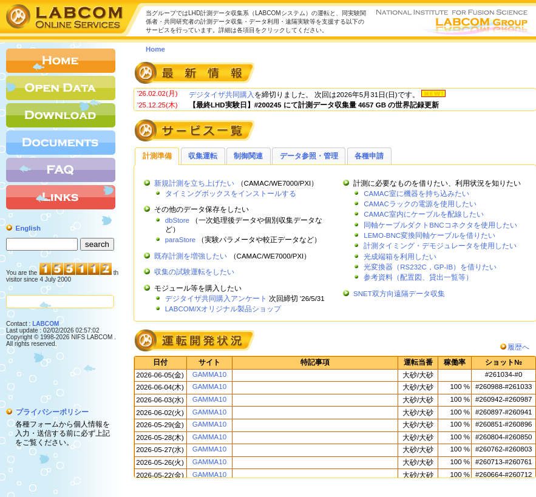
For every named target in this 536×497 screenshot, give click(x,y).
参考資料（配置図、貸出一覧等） (418, 277)
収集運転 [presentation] (202, 156)
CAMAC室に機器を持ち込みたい (416, 193)
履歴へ (518, 347)
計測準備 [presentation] (157, 156)
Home (155, 49)
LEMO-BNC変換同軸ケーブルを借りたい (429, 235)
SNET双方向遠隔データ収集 (399, 293)
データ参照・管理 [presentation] (309, 156)
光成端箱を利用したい (400, 256)
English (28, 228)
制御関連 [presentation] (248, 156)
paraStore (180, 239)
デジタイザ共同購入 (221, 94)
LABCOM (45, 323)
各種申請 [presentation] (369, 156)
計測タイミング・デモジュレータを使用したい (440, 245)
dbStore (177, 220)
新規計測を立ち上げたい (194, 183)
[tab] (157, 155)
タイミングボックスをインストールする (230, 193)
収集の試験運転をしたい (194, 272)
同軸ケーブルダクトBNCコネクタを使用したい (440, 225)
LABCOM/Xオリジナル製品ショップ (223, 309)
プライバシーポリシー (52, 412)
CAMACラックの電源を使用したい (420, 204)
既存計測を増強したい (190, 256)
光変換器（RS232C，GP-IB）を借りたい (430, 267)
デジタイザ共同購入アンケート (216, 298)
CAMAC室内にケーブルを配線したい (424, 214)
